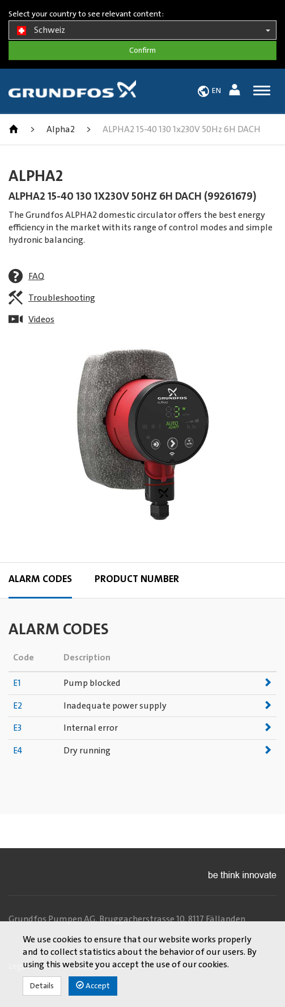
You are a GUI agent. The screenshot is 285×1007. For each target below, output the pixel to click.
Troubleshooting (61, 298)
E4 (17, 750)
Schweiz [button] (142, 30)
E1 (17, 683)
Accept (93, 986)
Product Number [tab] (137, 579)
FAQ (36, 276)
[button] (236, 91)
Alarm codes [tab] (40, 579)
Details (42, 986)
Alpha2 (60, 129)
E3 (17, 728)
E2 (17, 706)
